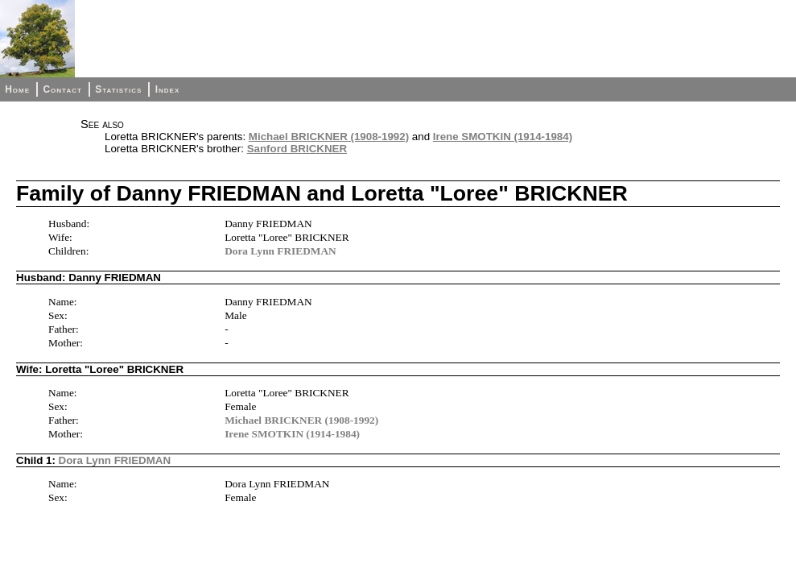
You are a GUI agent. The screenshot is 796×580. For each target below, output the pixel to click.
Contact (62, 89)
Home (17, 89)
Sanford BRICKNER (297, 149)
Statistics (118, 89)
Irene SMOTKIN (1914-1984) (502, 136)
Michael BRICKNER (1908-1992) (329, 136)
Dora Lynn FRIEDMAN (280, 251)
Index (167, 89)
